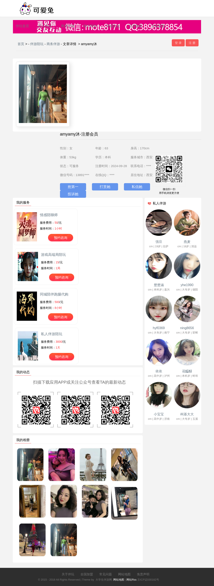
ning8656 (187, 328)
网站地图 (124, 574)
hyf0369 (159, 328)
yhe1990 (187, 285)
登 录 (178, 42)
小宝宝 (159, 414)
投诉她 (73, 194)
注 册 (192, 42)
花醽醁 (187, 371)
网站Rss (131, 579)
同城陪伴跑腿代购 (54, 294)
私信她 (137, 187)
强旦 (158, 242)
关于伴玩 (68, 574)
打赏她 (105, 187)
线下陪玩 (90, 26)
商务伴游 (67, 26)
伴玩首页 (22, 26)
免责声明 (143, 574)
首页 (21, 44)
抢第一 (73, 187)
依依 (158, 371)
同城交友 (113, 26)
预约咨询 (60, 238)
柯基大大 (187, 414)
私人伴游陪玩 (51, 334)
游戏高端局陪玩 (53, 255)
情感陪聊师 (49, 215)
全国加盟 (86, 574)
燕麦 (187, 242)
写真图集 (135, 26)
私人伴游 (45, 26)
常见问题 (105, 574)
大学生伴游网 (104, 579)
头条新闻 (158, 26)
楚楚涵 (159, 285)
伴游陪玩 (36, 44)
